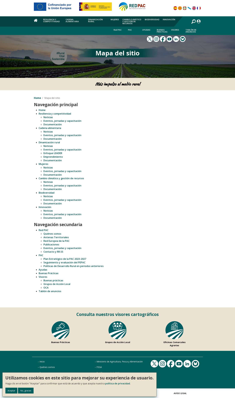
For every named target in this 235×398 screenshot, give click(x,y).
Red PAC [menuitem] (118, 29)
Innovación (45, 207)
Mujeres (43, 164)
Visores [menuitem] (175, 29)
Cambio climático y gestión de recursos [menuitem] (131, 21)
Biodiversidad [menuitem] (152, 19)
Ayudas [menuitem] (146, 29)
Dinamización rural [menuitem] (95, 20)
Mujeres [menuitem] (115, 19)
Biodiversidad (46, 192)
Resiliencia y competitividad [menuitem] (51, 20)
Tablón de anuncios (50, 291)
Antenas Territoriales (56, 237)
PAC (41, 255)
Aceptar (11, 390)
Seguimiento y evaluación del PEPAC (64, 262)
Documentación (52, 124)
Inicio (42, 361)
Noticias (48, 117)
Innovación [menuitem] (169, 19)
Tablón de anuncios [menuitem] (191, 30)
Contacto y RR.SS (53, 251)
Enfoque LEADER (52, 153)
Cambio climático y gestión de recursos (61, 178)
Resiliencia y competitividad (55, 113)
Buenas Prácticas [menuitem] (162, 30)
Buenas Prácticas (48, 273)
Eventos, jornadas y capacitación (62, 120)
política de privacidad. (118, 383)
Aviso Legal (180, 393)
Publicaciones (51, 244)
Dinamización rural (49, 142)
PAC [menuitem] (130, 29)
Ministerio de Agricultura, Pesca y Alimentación (120, 361)
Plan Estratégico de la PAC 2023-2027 (64, 259)
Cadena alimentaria (50, 128)
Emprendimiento (53, 156)
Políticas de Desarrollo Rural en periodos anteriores (73, 266)
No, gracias (25, 390)
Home (37, 98)
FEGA (99, 367)
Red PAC (43, 230)
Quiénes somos (52, 233)
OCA (46, 287)
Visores (43, 277)
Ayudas (43, 269)
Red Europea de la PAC (56, 241)
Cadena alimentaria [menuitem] (72, 20)
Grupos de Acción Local (56, 284)
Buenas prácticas (53, 280)
